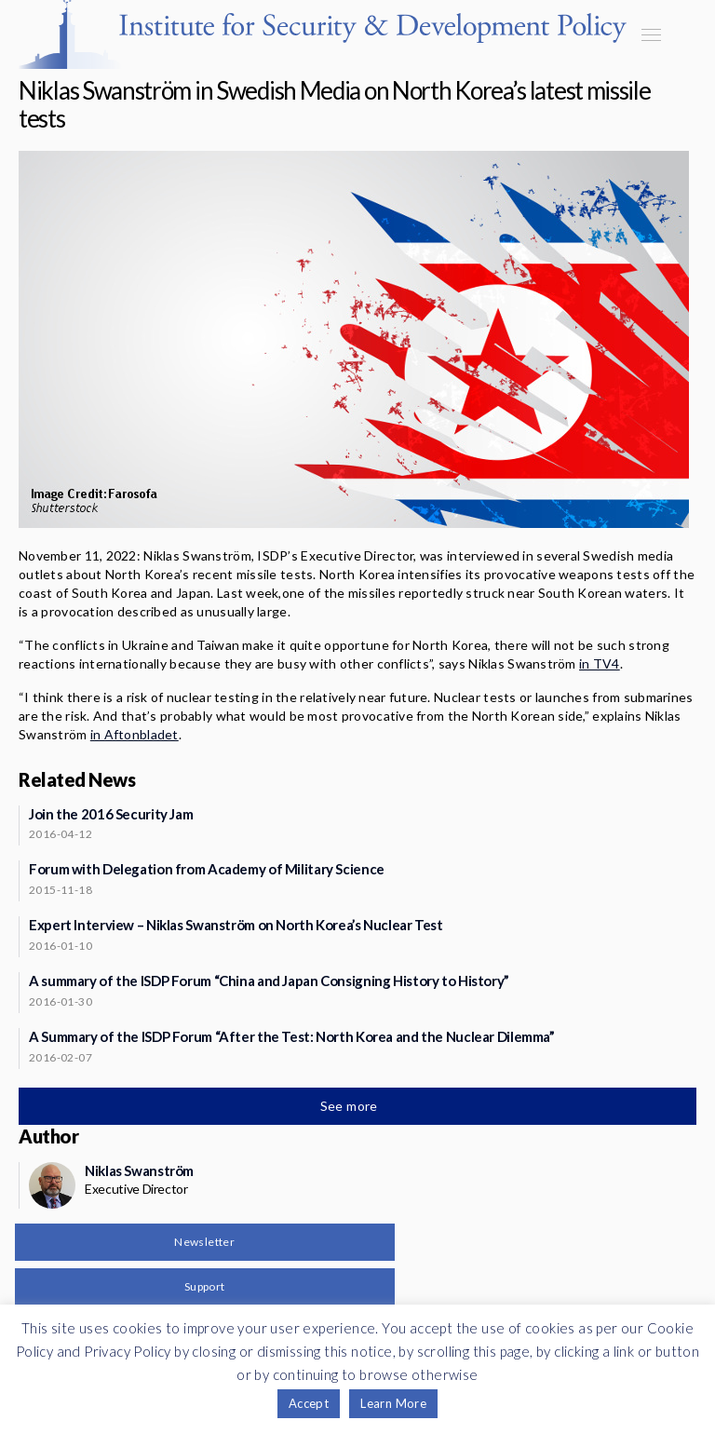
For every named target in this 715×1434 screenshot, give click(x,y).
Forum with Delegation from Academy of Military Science (206, 868)
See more (351, 1106)
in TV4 (599, 663)
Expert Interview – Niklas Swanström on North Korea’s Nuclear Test (236, 924)
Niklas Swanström (139, 1170)
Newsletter (204, 1242)
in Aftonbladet (134, 734)
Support (204, 1286)
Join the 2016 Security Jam (111, 813)
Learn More (393, 1403)
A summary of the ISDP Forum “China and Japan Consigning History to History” (269, 980)
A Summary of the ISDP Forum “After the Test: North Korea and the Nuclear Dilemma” (292, 1036)
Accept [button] (309, 1403)
